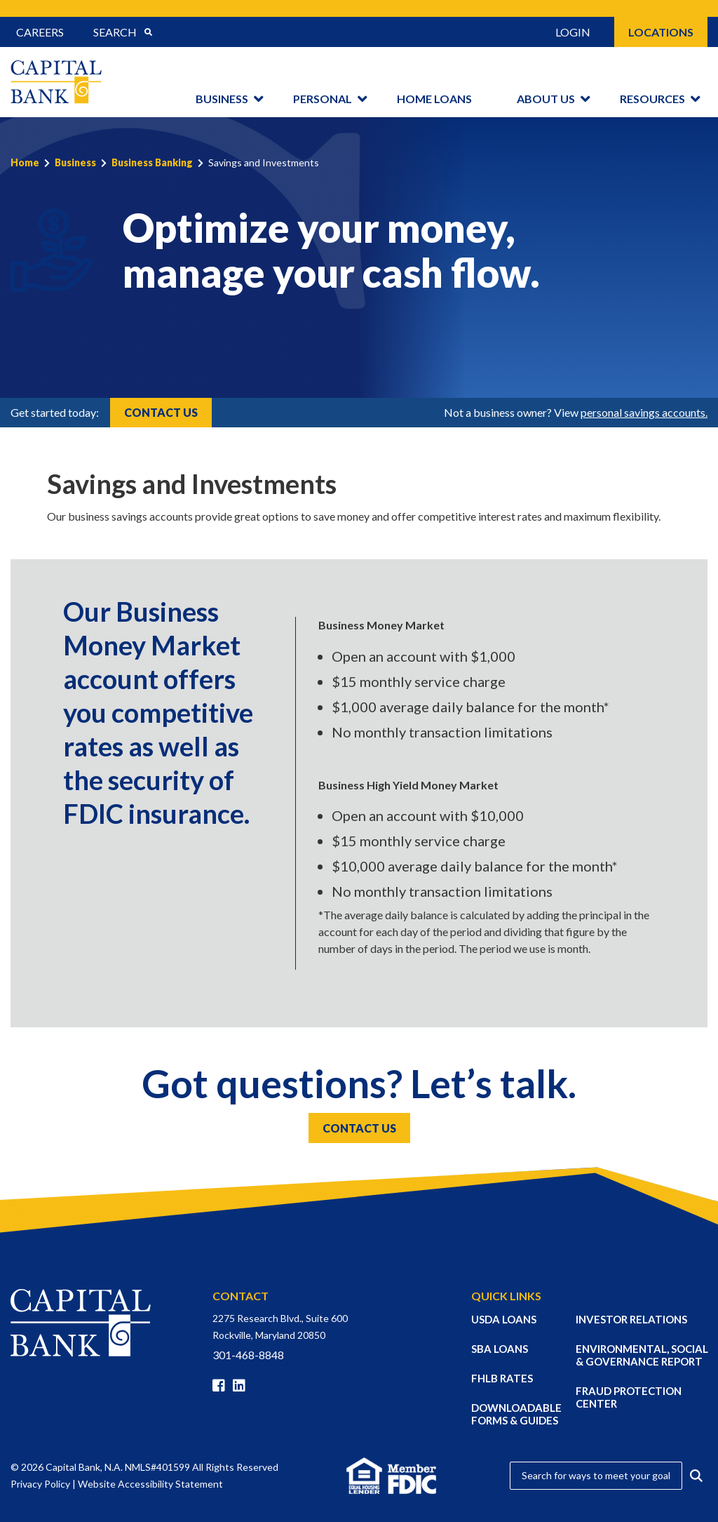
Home (25, 162)
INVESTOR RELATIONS (631, 1319)
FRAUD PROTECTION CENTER (629, 1397)
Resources (652, 98)
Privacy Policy (40, 1484)
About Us (546, 98)
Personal (322, 98)
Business (222, 98)
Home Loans (434, 98)
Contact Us (161, 412)
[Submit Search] (148, 32)
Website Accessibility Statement (150, 1484)
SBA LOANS (499, 1348)
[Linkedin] (242, 1386)
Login (572, 32)
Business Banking (152, 162)
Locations (660, 32)
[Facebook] (221, 1386)
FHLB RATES (502, 1378)
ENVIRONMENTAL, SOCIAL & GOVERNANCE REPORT (642, 1355)
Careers (40, 32)
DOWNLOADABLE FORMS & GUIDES (516, 1414)
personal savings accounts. (644, 412)
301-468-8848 (248, 1354)
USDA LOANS (503, 1319)
